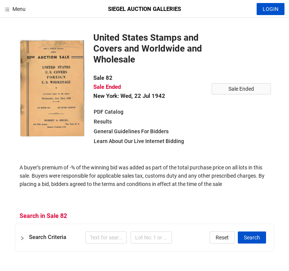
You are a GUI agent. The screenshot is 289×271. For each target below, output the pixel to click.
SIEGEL (144, 9)
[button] (144, 237)
